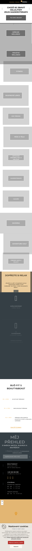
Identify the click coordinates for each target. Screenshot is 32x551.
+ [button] (2, 501)
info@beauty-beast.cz (14, 473)
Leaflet (14, 528)
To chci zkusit (16, 19)
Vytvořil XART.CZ (16, 541)
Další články (16, 427)
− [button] (2, 504)
